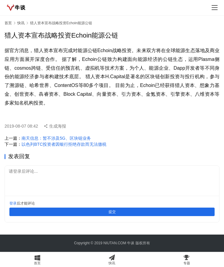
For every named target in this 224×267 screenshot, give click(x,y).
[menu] (214, 7)
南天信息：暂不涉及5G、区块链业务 (56, 138)
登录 (13, 203)
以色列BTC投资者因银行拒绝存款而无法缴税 (64, 144)
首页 (8, 23)
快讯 (21, 23)
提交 (112, 212)
